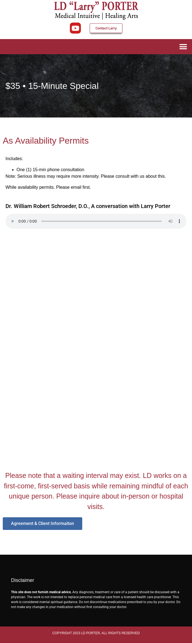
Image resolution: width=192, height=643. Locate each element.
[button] (183, 46)
